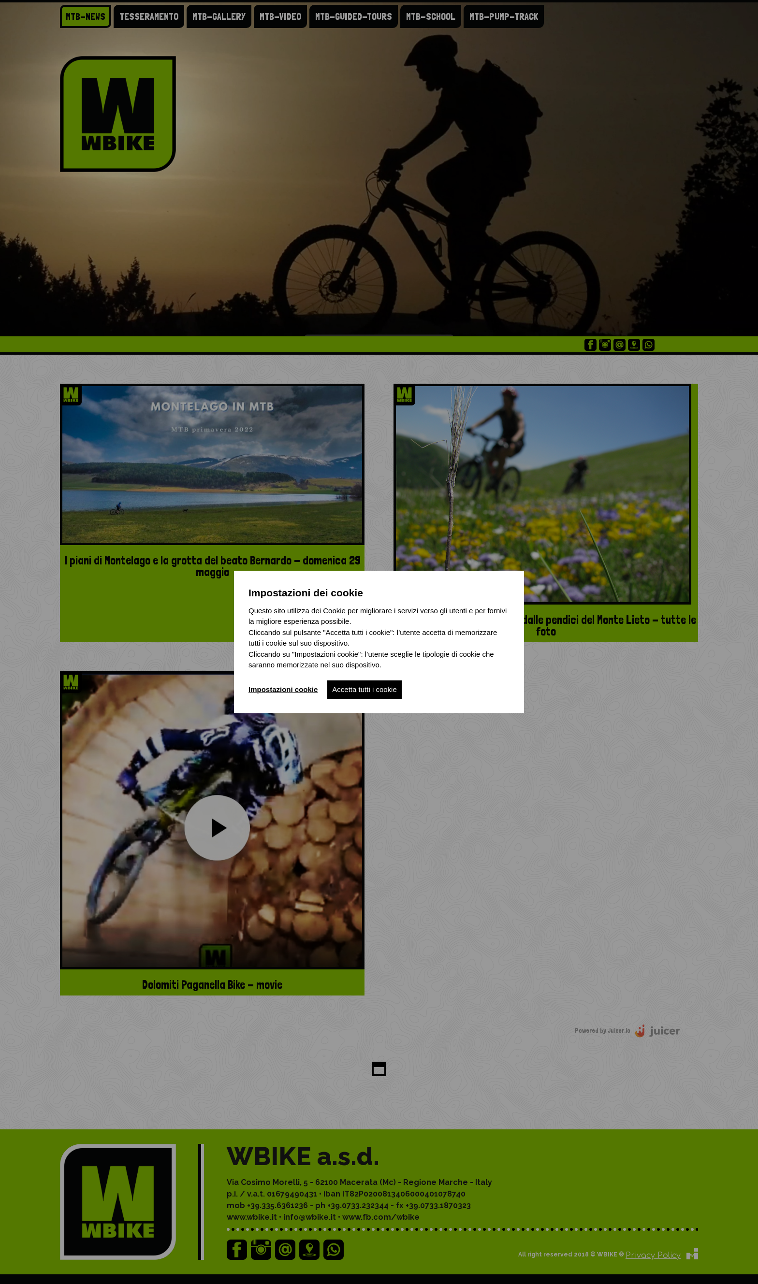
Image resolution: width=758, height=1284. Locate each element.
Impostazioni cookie (283, 689)
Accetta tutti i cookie (364, 689)
